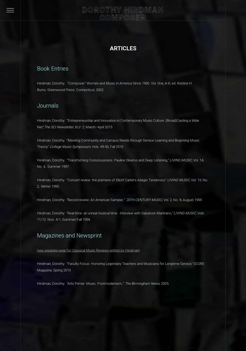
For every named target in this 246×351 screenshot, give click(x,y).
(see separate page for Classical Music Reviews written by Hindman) (88, 250)
